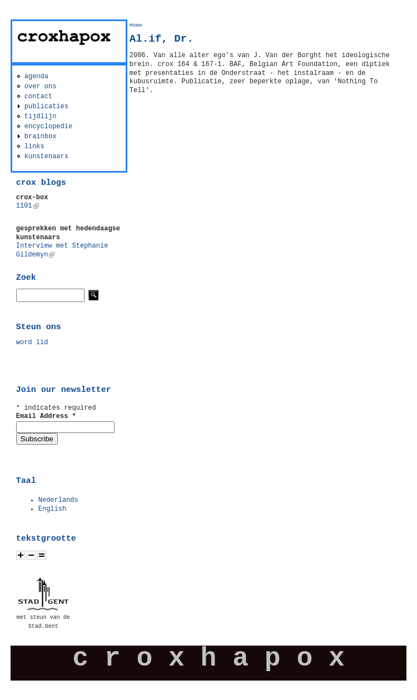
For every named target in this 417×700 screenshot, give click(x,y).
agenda (36, 76)
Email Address (46, 416)
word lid (32, 342)
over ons (40, 86)
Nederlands (58, 500)
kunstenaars (46, 156)
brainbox (40, 136)
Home (136, 25)
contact (38, 96)
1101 (27, 206)
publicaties (46, 106)
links (34, 146)
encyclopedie (48, 126)
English (52, 509)
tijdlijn (40, 116)
